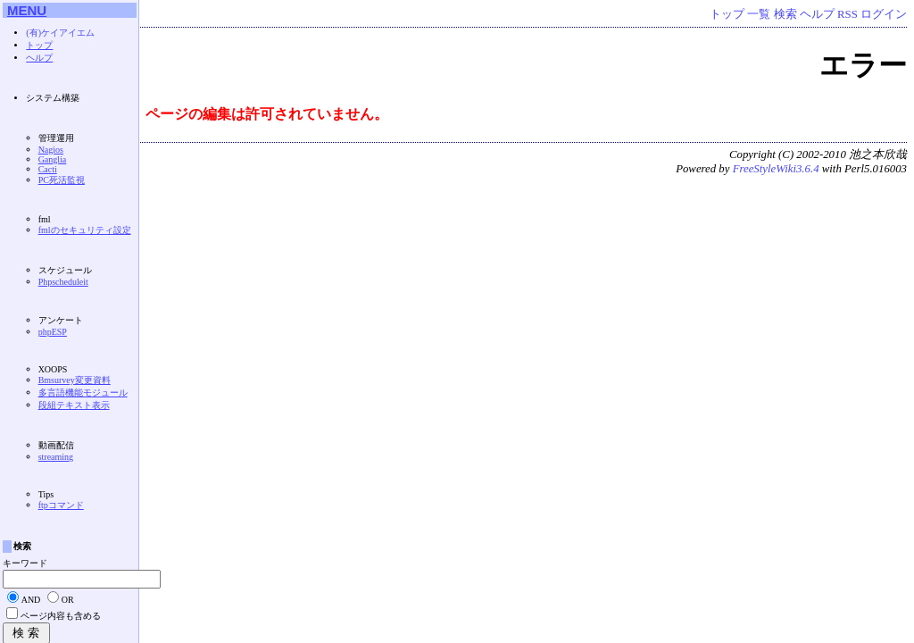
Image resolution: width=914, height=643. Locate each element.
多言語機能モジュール (83, 392)
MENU (26, 10)
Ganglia (52, 159)
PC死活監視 (61, 180)
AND (31, 600)
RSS (847, 14)
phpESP (52, 332)
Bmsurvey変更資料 (74, 380)
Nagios (50, 149)
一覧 (758, 14)
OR (68, 600)
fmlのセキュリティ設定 (84, 230)
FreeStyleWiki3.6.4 (776, 169)
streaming (55, 457)
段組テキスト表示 (74, 405)
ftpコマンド (61, 505)
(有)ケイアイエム (60, 33)
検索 (785, 14)
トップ (727, 14)
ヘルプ (817, 14)
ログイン (883, 14)
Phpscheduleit (63, 282)
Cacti (47, 169)
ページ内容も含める (61, 616)
